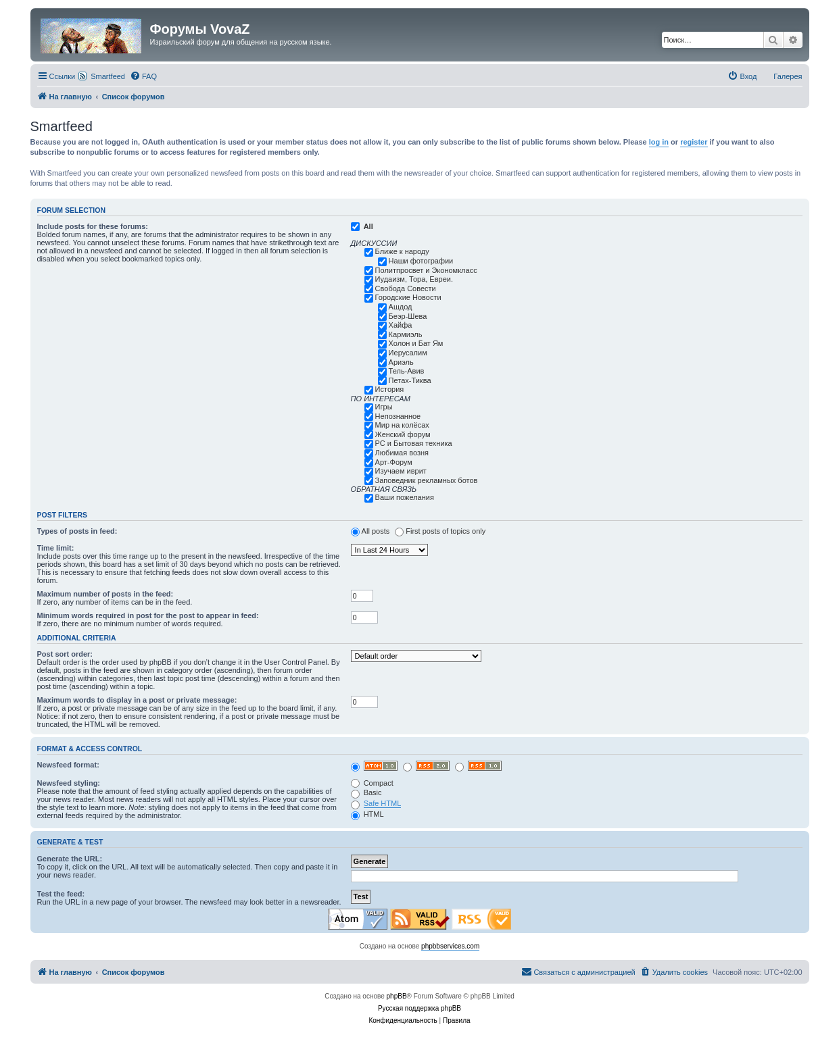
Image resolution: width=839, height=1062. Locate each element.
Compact (372, 783)
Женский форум (403, 434)
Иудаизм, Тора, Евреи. (414, 279)
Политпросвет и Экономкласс (426, 270)
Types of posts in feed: (77, 531)
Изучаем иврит (401, 471)
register (693, 142)
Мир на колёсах (402, 425)
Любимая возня (402, 453)
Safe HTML (383, 803)
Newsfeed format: (68, 765)
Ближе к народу (402, 251)
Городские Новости (408, 297)
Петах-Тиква (410, 380)
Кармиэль (406, 334)
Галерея (787, 76)
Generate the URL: (70, 859)
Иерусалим (408, 353)
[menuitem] (143, 76)
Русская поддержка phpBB (419, 1008)
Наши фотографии (421, 261)
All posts (376, 531)
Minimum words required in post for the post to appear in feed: (148, 615)
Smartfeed (108, 76)
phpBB (397, 996)
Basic (366, 792)
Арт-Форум (393, 462)
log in (659, 142)
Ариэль (401, 362)
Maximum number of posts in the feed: (105, 594)
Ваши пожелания (404, 497)
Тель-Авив (407, 371)
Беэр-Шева (408, 316)
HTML (367, 814)
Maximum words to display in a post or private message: (137, 700)
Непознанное (398, 416)
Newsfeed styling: (69, 783)
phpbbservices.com (450, 946)
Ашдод (400, 307)
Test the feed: (61, 894)
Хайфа (400, 325)
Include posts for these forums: (92, 226)
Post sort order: (65, 654)
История (389, 389)
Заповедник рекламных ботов (426, 480)
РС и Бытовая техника (413, 443)
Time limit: (55, 548)
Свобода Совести (405, 288)
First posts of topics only (445, 531)
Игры (384, 407)
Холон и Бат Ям (416, 343)
